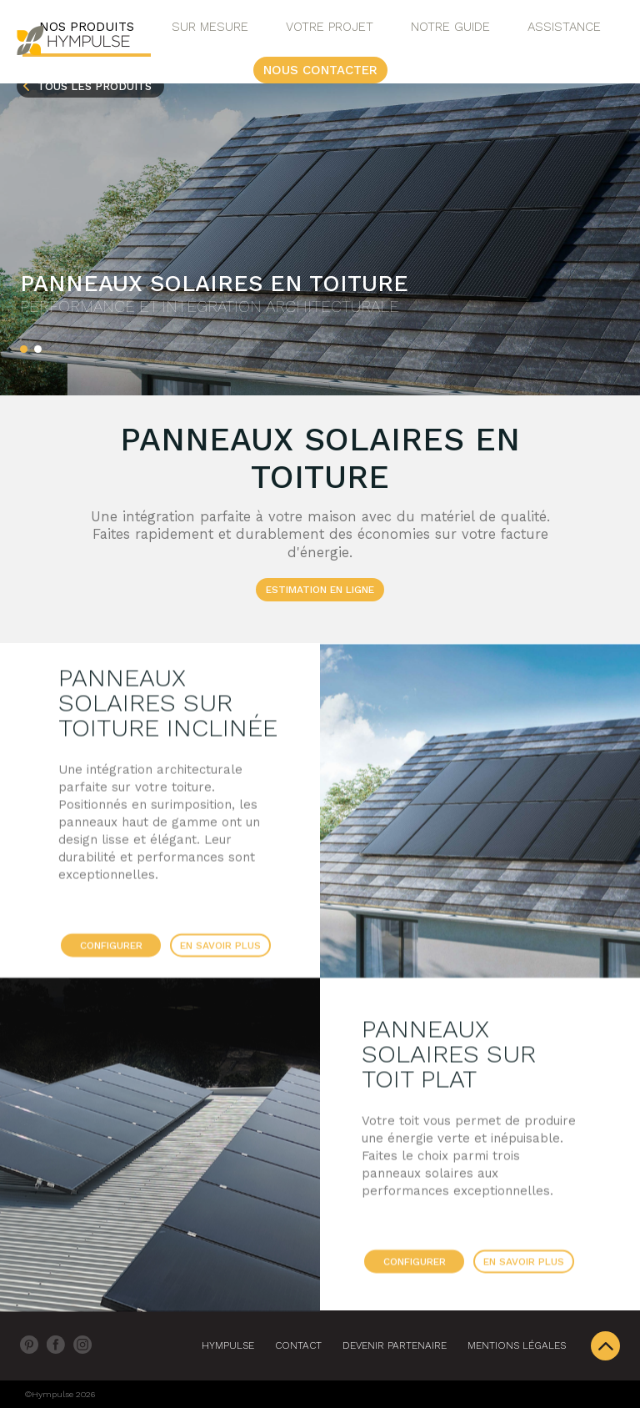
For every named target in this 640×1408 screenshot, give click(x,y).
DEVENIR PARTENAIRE (394, 1345)
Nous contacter (320, 70)
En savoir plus (220, 950)
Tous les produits (95, 86)
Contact (298, 1345)
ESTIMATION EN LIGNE (320, 590)
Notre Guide (450, 26)
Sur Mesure (210, 26)
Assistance (564, 26)
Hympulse (228, 1345)
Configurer (111, 950)
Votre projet (329, 26)
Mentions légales (517, 1345)
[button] (24, 349)
